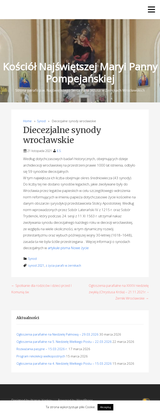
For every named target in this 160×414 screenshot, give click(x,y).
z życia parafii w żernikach (63, 265)
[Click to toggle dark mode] (146, 400)
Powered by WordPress (75, 400)
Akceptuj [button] (105, 407)
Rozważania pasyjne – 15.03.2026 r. (42, 349)
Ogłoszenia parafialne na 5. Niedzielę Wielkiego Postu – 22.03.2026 (64, 341)
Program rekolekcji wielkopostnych (40, 356)
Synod (41, 121)
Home (27, 121)
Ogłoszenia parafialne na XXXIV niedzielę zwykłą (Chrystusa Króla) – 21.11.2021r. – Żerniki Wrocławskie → (119, 292)
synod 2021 (36, 265)
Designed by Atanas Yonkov (32, 400)
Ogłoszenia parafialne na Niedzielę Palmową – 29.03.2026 (57, 334)
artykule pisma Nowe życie (68, 247)
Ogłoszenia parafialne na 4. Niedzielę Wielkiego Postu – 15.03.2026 (64, 363)
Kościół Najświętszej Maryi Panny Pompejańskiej (80, 72)
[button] (151, 9)
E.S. (59, 151)
